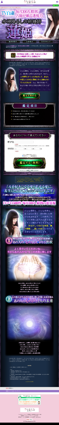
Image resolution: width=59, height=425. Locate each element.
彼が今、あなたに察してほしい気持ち (29, 289)
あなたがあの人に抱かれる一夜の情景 (29, 346)
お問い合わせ (38, 417)
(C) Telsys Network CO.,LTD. (29, 421)
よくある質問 (32, 417)
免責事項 (22, 415)
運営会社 (20, 417)
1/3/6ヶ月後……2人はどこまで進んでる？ (29, 344)
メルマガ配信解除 (26, 417)
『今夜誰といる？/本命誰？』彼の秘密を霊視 (29, 353)
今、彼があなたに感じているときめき (29, 287)
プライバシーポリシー (29, 415)
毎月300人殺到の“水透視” (24, 45)
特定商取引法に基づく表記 (36, 414)
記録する (24, 155)
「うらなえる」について (22, 414)
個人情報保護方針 (20, 181)
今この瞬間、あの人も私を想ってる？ (29, 285)
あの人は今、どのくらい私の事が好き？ (29, 349)
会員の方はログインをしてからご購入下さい (10, 7)
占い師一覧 (36, 415)
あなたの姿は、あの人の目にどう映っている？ (29, 283)
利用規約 (29, 414)
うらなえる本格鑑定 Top (11, 45)
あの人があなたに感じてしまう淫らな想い (29, 291)
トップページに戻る (29, 381)
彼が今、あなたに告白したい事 (29, 351)
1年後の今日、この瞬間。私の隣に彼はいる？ (29, 342)
